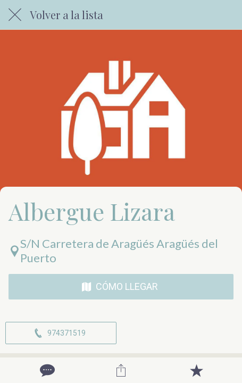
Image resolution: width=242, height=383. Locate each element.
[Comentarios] (46, 370)
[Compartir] (121, 370)
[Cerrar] (15, 15)
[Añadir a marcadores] (196, 370)
